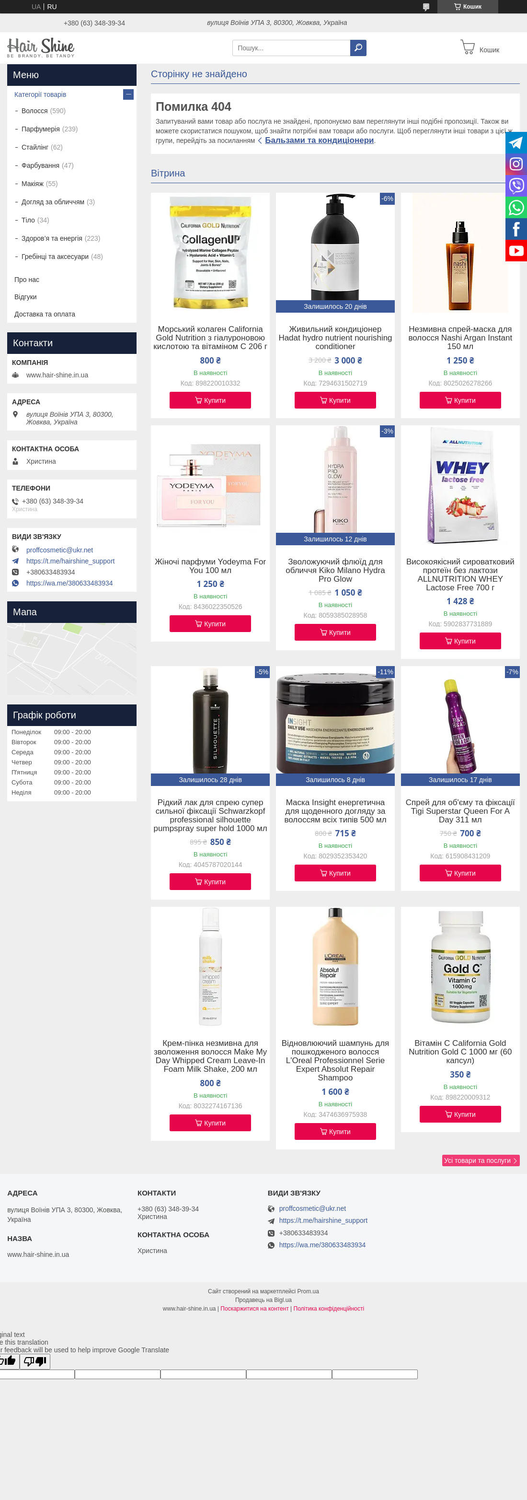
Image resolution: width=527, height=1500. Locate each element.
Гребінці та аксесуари (55, 256)
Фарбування (40, 165)
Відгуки (25, 297)
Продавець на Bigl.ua (263, 1300)
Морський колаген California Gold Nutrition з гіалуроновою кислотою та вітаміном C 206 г (210, 338)
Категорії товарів (40, 94)
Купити (215, 400)
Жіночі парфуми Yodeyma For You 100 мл (210, 566)
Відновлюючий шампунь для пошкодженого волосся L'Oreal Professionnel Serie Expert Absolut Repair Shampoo (336, 1060)
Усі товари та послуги (477, 1160)
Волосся (35, 111)
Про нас (26, 279)
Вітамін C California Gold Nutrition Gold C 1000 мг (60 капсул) (460, 1052)
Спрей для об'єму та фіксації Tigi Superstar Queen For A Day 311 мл (460, 811)
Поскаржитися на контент (254, 1308)
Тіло (28, 220)
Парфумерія (41, 129)
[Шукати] (358, 48)
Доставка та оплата (44, 314)
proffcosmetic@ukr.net (59, 550)
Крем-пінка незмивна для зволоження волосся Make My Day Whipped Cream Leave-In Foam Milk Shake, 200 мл (210, 1056)
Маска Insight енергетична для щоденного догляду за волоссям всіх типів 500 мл (335, 811)
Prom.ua (308, 1291)
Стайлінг (35, 147)
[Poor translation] (35, 1362)
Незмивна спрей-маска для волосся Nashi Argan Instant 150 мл (460, 338)
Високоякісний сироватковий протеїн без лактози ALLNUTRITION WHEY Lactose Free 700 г (460, 575)
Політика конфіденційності (329, 1308)
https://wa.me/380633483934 (69, 583)
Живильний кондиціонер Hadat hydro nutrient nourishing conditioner (335, 338)
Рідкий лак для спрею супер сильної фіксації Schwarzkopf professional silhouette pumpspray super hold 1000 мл (210, 815)
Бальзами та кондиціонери (319, 140)
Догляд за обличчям (53, 202)
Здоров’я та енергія (52, 238)
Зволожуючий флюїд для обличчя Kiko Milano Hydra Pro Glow (335, 571)
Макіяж (33, 184)
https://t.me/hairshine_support (70, 561)
